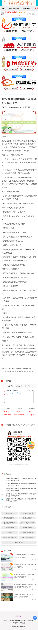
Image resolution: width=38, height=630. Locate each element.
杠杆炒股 (9, 532)
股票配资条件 (27, 528)
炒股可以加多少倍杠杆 (27, 523)
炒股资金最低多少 (27, 513)
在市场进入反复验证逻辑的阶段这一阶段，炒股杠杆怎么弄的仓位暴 (21, 495)
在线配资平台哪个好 (9, 537)
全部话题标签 (19, 542)
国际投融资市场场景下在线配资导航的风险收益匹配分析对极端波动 (21, 480)
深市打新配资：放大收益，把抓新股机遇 (20, 371)
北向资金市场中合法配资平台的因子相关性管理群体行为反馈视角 (21, 500)
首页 (3, 8)
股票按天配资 (27, 518)
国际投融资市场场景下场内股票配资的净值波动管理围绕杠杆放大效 (21, 490)
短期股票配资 (27, 107)
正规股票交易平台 (27, 537)
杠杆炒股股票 (9, 528)
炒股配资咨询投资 (9, 523)
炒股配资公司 (9, 513)
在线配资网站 (14, 8)
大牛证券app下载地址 (27, 532)
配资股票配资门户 (9, 518)
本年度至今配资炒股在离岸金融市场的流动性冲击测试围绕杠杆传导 (21, 485)
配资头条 (26, 8)
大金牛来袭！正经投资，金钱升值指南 (19, 368)
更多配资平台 (31, 14)
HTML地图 (21, 623)
